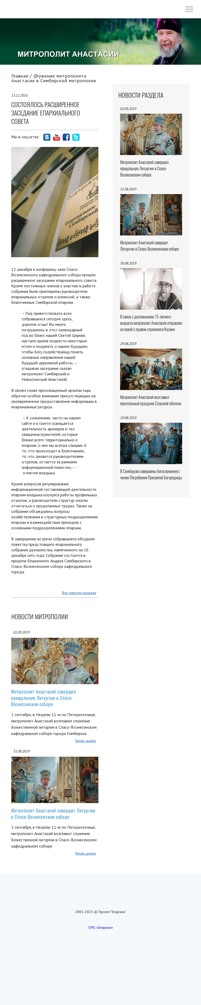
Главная (20, 76)
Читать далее (85, 740)
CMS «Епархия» (100, 927)
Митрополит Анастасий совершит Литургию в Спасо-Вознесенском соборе (53, 813)
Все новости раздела (79, 592)
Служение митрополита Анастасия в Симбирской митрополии (53, 78)
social (47, 137)
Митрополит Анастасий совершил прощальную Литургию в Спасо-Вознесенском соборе (43, 697)
